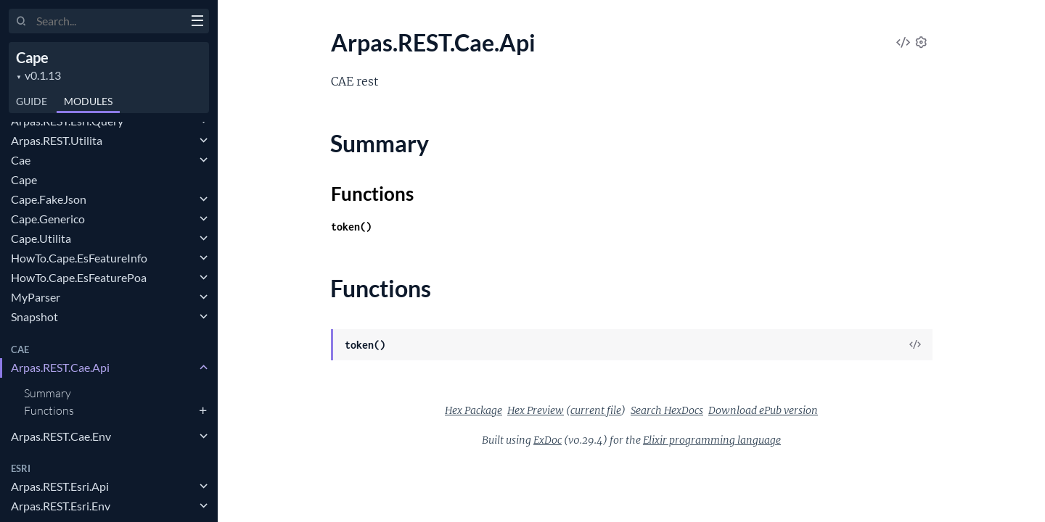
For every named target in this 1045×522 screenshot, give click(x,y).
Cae (20, 160)
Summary (47, 393)
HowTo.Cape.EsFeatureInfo (79, 258)
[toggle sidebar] (197, 22)
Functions (49, 410)
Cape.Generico (48, 218)
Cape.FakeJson (48, 199)
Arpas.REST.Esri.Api (60, 486)
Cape (32, 57)
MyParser (35, 297)
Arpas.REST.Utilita (56, 140)
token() (351, 226)
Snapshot (34, 316)
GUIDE (31, 101)
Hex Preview (535, 410)
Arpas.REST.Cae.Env (61, 436)
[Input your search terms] (109, 21)
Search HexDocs (667, 410)
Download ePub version (763, 410)
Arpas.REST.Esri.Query (67, 121)
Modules (88, 101)
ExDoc (547, 440)
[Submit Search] (21, 21)
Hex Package (473, 410)
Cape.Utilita (41, 238)
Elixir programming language (712, 440)
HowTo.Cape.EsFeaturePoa (79, 277)
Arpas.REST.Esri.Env (60, 506)
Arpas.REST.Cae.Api (60, 367)
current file (595, 410)
